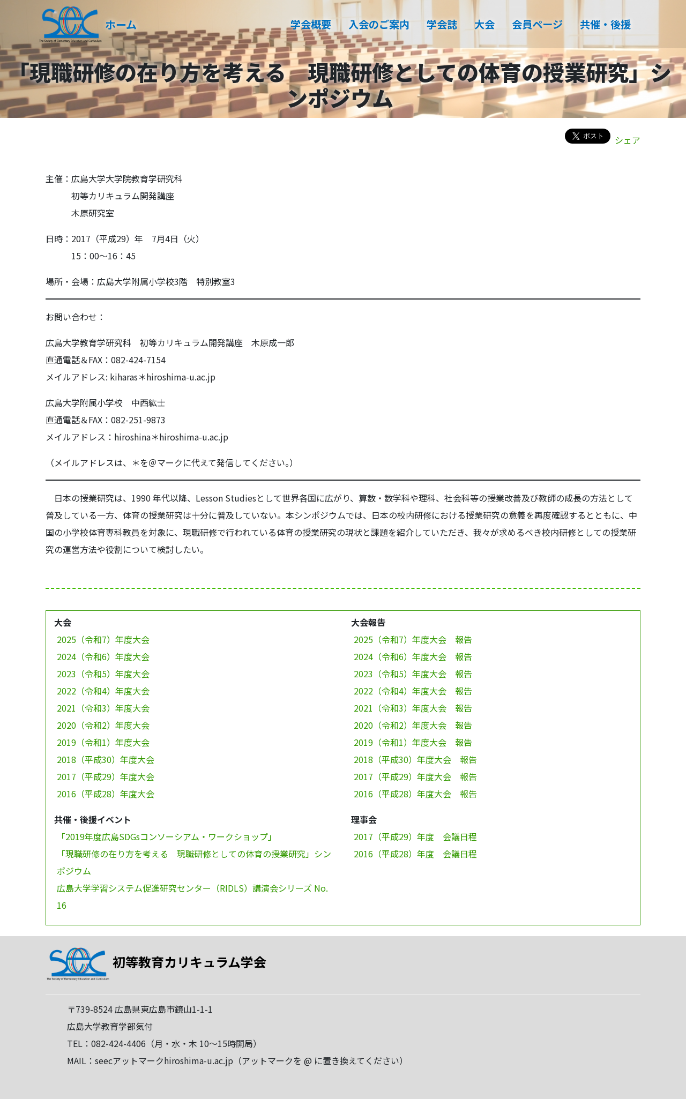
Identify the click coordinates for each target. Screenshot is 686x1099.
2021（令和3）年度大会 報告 (413, 707)
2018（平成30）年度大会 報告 (415, 759)
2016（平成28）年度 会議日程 (415, 853)
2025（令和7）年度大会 (103, 639)
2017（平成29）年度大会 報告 (415, 776)
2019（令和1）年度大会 (103, 742)
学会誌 (442, 24)
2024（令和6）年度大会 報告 (413, 656)
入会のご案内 (378, 24)
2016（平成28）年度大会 (105, 793)
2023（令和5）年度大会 (103, 673)
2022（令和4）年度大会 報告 (413, 690)
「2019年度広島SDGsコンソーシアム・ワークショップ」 (167, 836)
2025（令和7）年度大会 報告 (413, 639)
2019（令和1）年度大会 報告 (413, 742)
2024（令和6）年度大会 (103, 656)
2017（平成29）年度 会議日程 (415, 836)
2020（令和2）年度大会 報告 (413, 725)
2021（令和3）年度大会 (103, 707)
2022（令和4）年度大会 (103, 690)
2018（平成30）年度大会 (105, 759)
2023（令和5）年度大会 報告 (413, 673)
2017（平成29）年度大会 (105, 776)
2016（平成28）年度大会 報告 (415, 793)
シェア (627, 139)
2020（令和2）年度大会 (103, 725)
